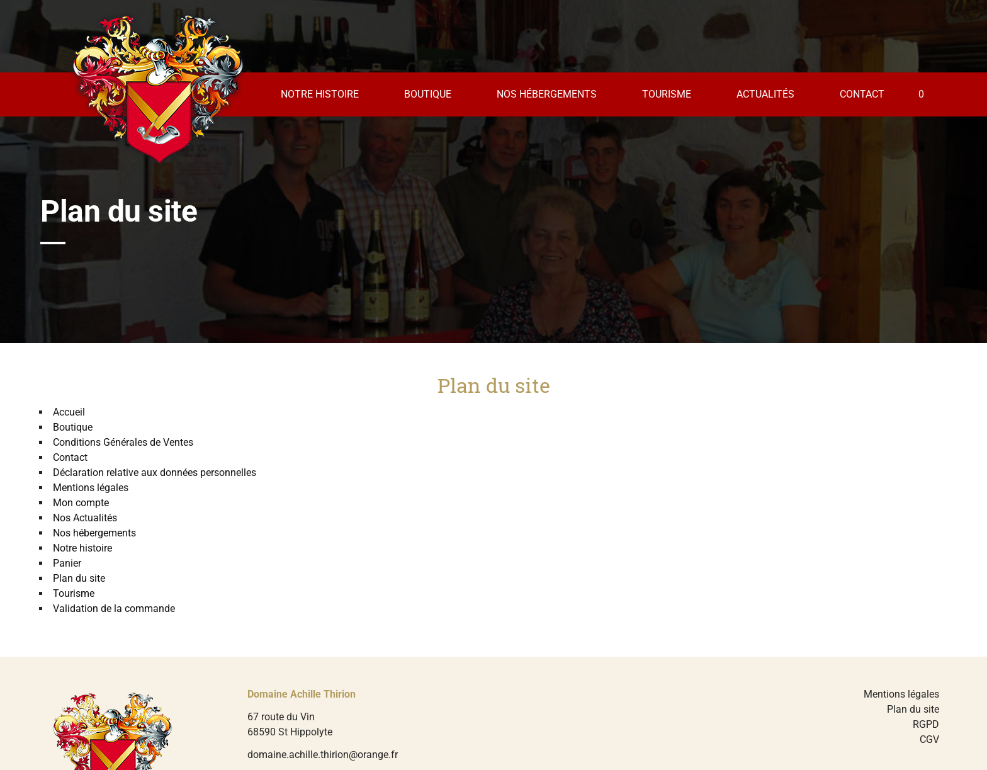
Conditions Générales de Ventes (123, 442)
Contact (862, 94)
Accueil (69, 412)
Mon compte (81, 503)
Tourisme (666, 94)
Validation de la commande (114, 608)
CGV (929, 739)
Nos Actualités (85, 518)
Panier (67, 563)
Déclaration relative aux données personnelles (154, 472)
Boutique (427, 94)
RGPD (926, 724)
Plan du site (79, 578)
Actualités (765, 94)
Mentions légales (90, 488)
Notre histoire (320, 94)
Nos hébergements (547, 94)
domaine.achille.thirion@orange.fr (322, 755)
